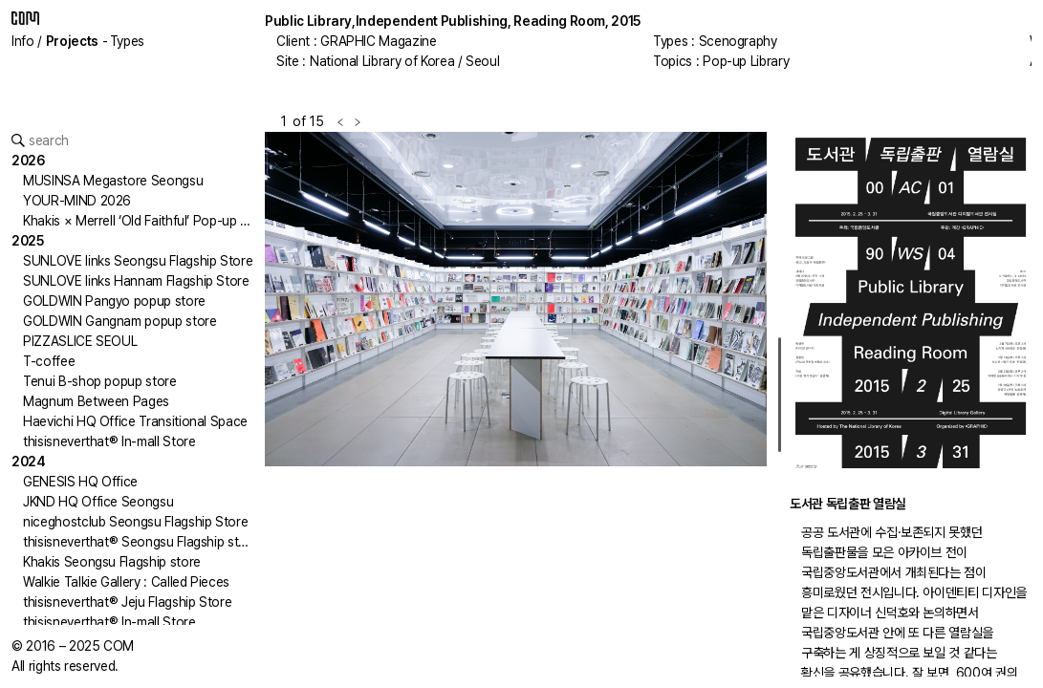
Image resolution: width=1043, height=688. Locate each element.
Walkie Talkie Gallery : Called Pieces (126, 582)
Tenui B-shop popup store (100, 381)
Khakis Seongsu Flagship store (112, 562)
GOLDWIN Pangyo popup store (114, 301)
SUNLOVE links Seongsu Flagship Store (137, 261)
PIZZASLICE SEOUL (80, 341)
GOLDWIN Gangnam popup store (120, 321)
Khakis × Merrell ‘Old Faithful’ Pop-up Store (148, 220)
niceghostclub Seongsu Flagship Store (135, 521)
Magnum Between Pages (96, 401)
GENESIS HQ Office (80, 481)
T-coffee (49, 361)
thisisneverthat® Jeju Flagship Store (127, 602)
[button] (390, 404)
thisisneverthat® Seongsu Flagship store (140, 541)
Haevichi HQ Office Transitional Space (135, 421)
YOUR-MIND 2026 (77, 200)
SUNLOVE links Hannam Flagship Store (136, 281)
